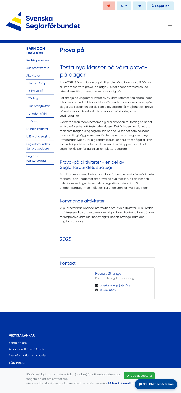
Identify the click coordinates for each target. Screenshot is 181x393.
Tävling (33, 98)
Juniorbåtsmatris (37, 68)
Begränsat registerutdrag (36, 158)
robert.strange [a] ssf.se (114, 285)
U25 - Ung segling (38, 136)
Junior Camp (37, 83)
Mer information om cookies (28, 355)
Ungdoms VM (37, 113)
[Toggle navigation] (170, 25)
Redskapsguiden (37, 60)
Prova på (35, 90)
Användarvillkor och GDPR (26, 349)
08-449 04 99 (107, 290)
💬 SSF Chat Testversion (156, 384)
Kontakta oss (18, 343)
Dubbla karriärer (37, 129)
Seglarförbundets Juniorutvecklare (38, 146)
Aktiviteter (33, 75)
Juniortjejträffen (39, 106)
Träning (33, 121)
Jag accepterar (139, 375)
